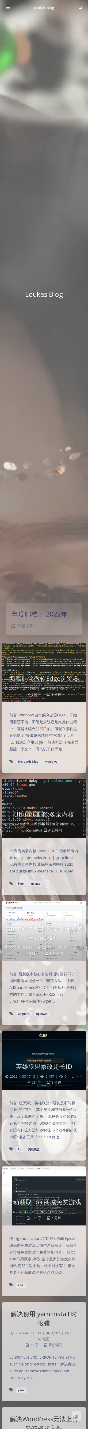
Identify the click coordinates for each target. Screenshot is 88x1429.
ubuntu (36, 884)
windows (51, 762)
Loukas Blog (44, 7)
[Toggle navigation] (80, 7)
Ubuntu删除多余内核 (44, 814)
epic (20, 1285)
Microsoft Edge (28, 762)
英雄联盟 (33, 1149)
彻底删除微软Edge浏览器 (44, 678)
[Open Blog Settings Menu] (76, 1416)
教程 (79, 1076)
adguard (23, 1014)
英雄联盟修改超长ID (44, 1066)
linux (21, 884)
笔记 (80, 688)
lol (19, 1149)
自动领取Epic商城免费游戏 (44, 1202)
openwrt (42, 1014)
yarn (21, 1390)
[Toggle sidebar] (7, 7)
